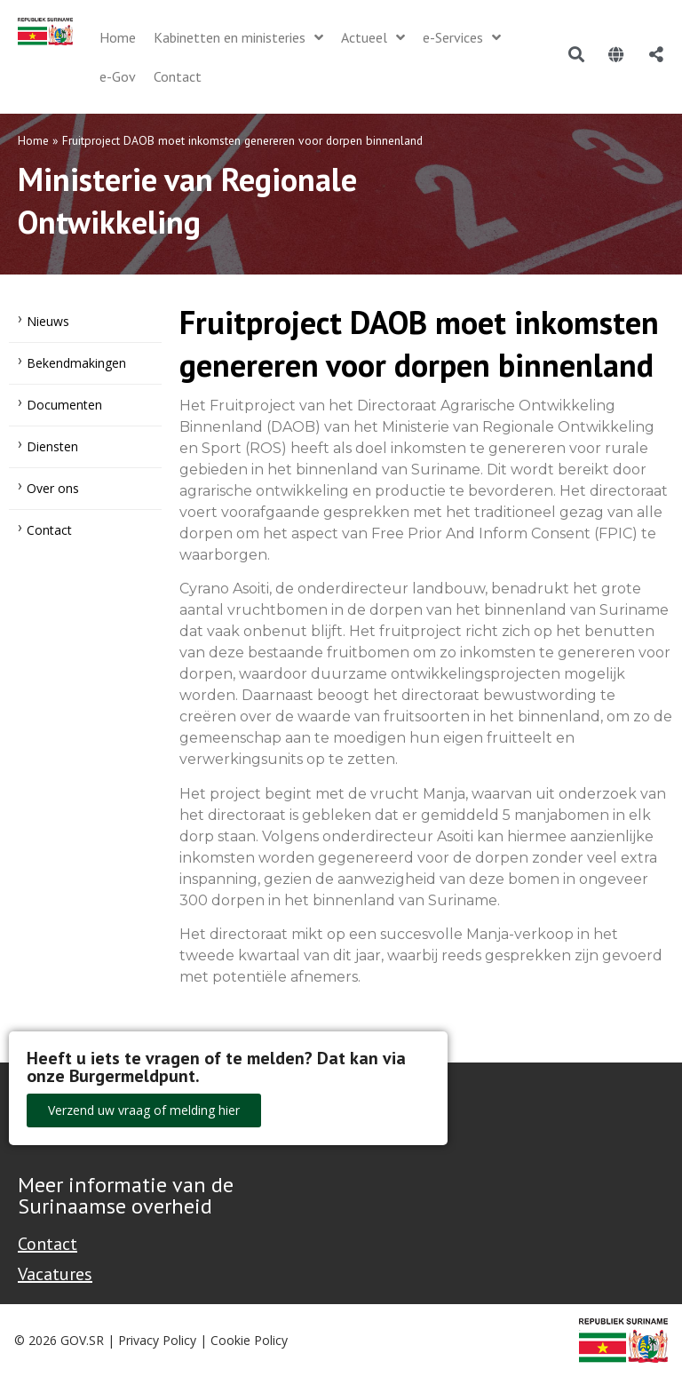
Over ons (53, 488)
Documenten (64, 404)
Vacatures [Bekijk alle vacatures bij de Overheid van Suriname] (55, 1273)
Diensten (52, 446)
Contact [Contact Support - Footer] (47, 1243)
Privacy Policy (157, 1340)
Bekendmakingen (76, 362)
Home (33, 140)
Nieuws (48, 321)
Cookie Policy (249, 1340)
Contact (49, 529)
